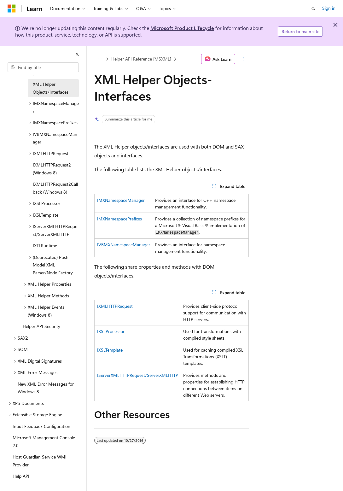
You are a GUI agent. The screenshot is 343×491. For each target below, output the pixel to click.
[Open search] (313, 8)
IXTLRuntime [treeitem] (45, 245)
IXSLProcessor (111, 331)
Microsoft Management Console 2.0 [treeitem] (44, 441)
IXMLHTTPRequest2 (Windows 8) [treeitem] (52, 169)
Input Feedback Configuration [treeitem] (41, 426)
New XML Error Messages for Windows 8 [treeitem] (46, 388)
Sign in (328, 8)
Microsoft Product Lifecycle (182, 28)
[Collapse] (77, 54)
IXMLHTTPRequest (115, 306)
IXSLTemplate (110, 350)
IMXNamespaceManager (121, 200)
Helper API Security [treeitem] (41, 326)
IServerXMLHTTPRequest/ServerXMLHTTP (137, 375)
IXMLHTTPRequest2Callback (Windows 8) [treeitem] (55, 188)
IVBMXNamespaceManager (123, 245)
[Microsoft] (12, 8)
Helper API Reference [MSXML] (141, 59)
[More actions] (243, 59)
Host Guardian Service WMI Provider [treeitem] (40, 461)
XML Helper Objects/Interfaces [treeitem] (50, 88)
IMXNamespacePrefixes (119, 219)
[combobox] (43, 67)
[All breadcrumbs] (99, 59)
